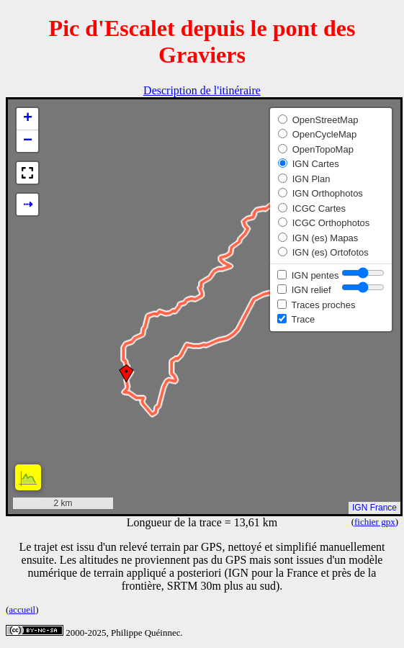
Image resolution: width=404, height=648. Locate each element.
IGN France (374, 508)
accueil (22, 609)
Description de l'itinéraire (202, 90)
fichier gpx (374, 521)
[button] (126, 373)
